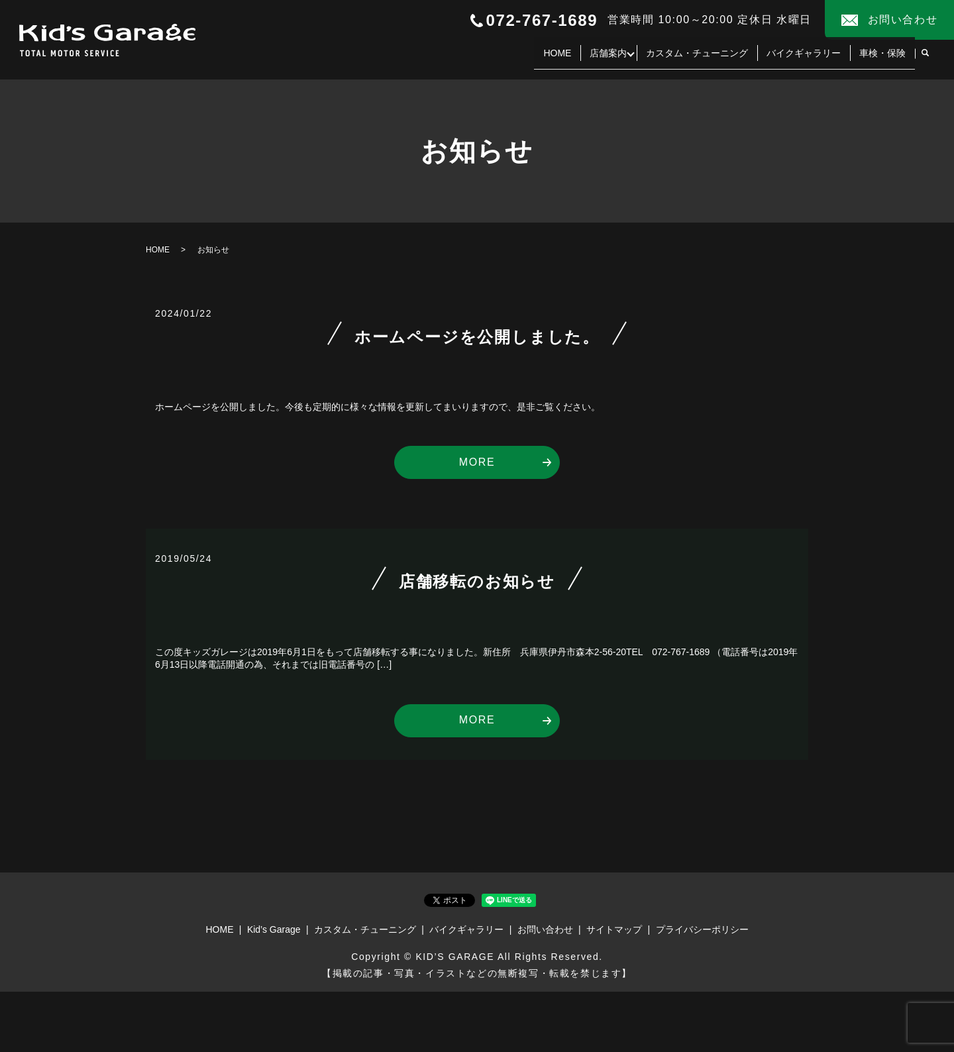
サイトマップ (614, 929)
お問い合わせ (545, 929)
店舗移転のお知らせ (477, 581)
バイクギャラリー (804, 58)
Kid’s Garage (274, 929)
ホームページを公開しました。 (477, 337)
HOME (553, 58)
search (925, 59)
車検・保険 (882, 58)
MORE (477, 462)
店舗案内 (604, 58)
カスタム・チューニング (697, 58)
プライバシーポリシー (702, 929)
